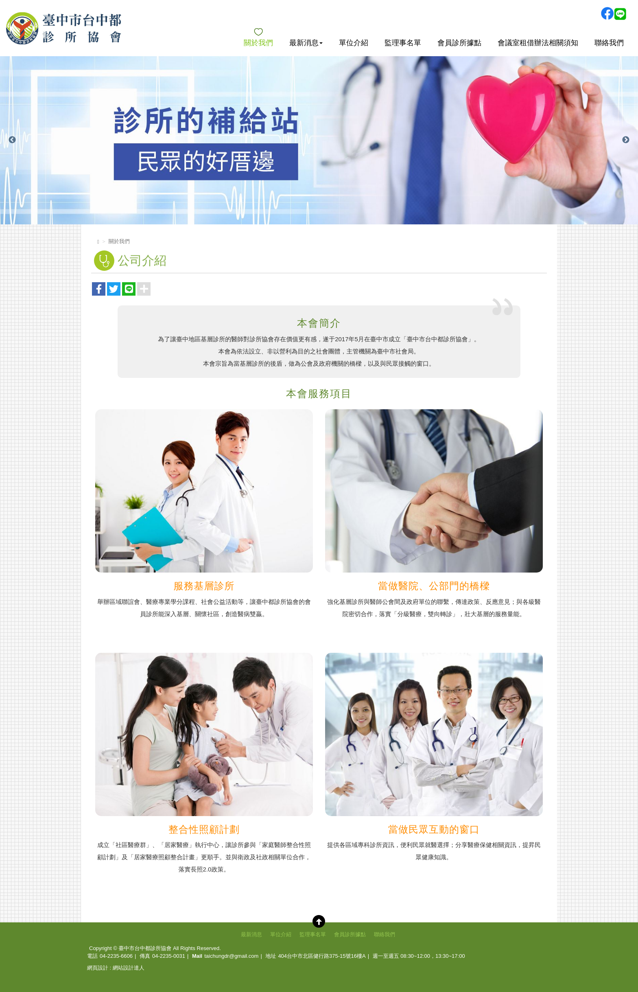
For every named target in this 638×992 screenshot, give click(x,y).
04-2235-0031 (168, 956)
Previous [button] (12, 140)
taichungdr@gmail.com (231, 956)
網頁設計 (97, 968)
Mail (197, 956)
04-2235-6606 (116, 956)
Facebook (607, 13)
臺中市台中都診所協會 (64, 28)
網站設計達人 (128, 968)
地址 (270, 956)
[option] (319, 140)
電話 (92, 956)
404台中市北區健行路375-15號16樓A (321, 956)
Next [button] (626, 140)
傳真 (145, 956)
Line (620, 13)
